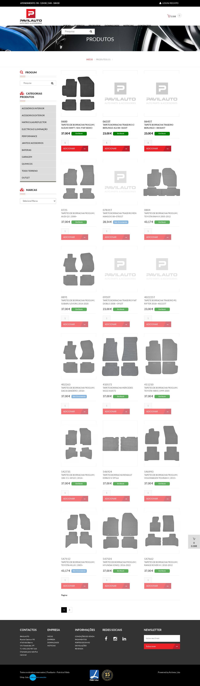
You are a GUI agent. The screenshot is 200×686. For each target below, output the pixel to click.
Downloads (112, 26)
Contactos (144, 26)
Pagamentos (81, 639)
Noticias (128, 26)
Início (66, 26)
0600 (64, 121)
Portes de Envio (82, 643)
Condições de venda (84, 636)
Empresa (80, 26)
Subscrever (163, 646)
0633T (106, 121)
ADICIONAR (75, 148)
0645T (148, 121)
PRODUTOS (95, 26)
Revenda (79, 649)
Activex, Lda (174, 672)
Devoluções (80, 646)
